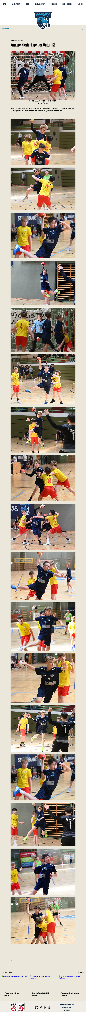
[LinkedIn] (45, 1007)
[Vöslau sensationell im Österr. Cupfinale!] (71, 982)
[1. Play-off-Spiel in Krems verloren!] (14, 982)
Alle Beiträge (5, 29)
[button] (82, 29)
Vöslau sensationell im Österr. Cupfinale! (70, 994)
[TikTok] (49, 1007)
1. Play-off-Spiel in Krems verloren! (11, 994)
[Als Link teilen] (11, 960)
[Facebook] (41, 1007)
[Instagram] (36, 1007)
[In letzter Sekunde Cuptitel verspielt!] (43, 982)
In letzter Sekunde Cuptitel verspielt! (40, 994)
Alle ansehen (81, 972)
